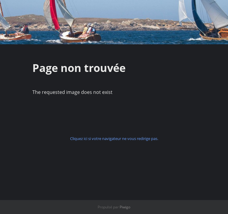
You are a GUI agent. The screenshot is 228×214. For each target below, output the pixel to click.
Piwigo (125, 207)
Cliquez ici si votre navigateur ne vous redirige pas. (114, 138)
